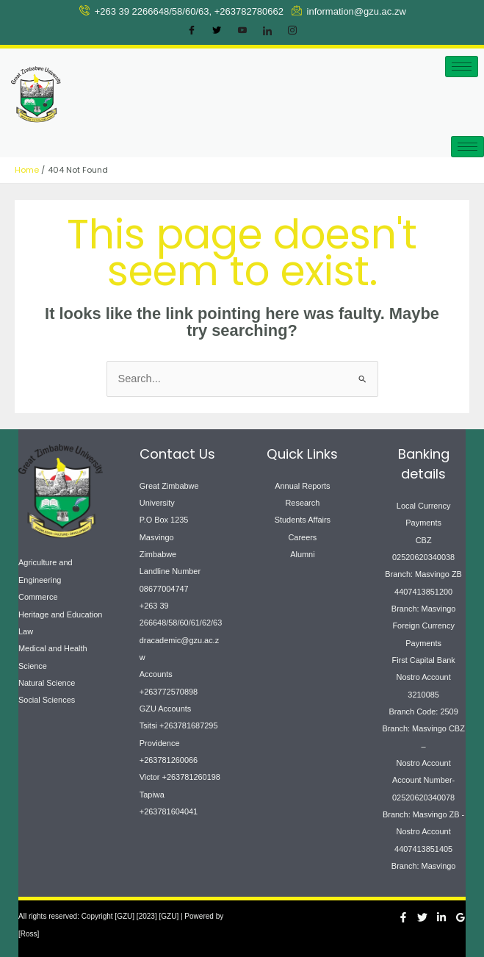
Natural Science (46, 682)
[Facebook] (192, 31)
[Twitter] (217, 31)
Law (25, 631)
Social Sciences (46, 699)
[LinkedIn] (267, 31)
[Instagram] (292, 31)
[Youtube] (242, 31)
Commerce (37, 596)
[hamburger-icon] (461, 66)
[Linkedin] (441, 917)
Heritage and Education (60, 614)
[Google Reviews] (460, 917)
